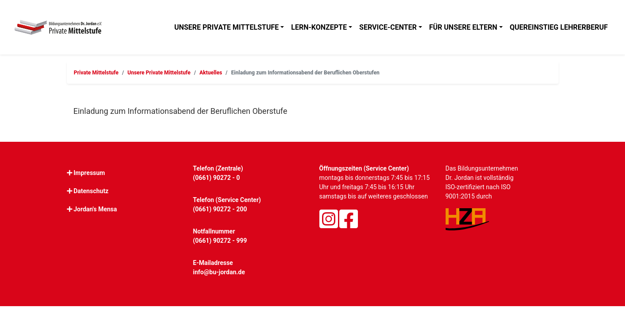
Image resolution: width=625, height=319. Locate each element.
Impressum (89, 172)
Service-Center (388, 27)
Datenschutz (91, 191)
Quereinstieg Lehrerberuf (559, 27)
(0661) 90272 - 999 (220, 240)
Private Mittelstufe (96, 73)
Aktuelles (210, 73)
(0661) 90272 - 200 (220, 209)
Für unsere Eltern (463, 27)
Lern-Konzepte (319, 27)
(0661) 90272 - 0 (216, 177)
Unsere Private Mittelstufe (226, 27)
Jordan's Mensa (95, 209)
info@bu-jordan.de (219, 272)
